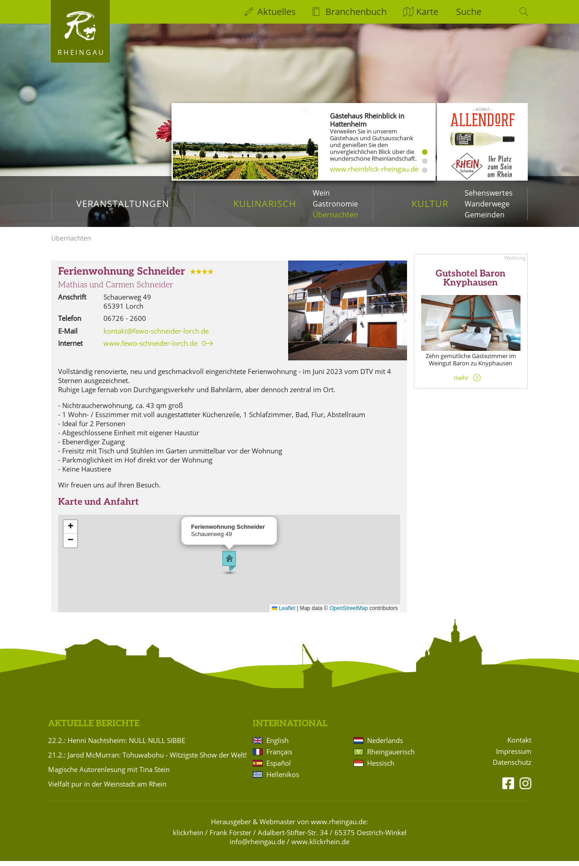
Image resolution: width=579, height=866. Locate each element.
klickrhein (188, 837)
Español (278, 768)
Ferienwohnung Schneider (121, 277)
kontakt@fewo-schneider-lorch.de (156, 335)
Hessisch (380, 768)
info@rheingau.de (257, 846)
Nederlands (385, 745)
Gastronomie (335, 204)
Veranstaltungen (122, 203)
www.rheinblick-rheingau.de (374, 168)
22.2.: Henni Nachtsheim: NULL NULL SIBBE (116, 745)
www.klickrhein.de (320, 846)
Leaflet (283, 613)
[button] (229, 566)
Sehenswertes (489, 193)
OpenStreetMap (348, 613)
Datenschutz (512, 767)
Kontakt (519, 744)
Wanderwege (487, 204)
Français (279, 756)
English (277, 745)
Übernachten (335, 215)
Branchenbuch (356, 11)
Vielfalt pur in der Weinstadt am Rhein (107, 788)
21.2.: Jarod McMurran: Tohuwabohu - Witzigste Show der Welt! (147, 759)
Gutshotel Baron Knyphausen (470, 283)
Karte (427, 11)
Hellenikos (282, 779)
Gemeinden (485, 215)
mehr (461, 382)
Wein (321, 193)
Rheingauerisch (391, 756)
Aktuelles (276, 11)
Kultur (430, 203)
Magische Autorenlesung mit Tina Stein (109, 774)
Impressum (513, 756)
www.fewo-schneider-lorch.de (150, 348)
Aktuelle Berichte (93, 728)
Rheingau (81, 52)
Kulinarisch (264, 203)
